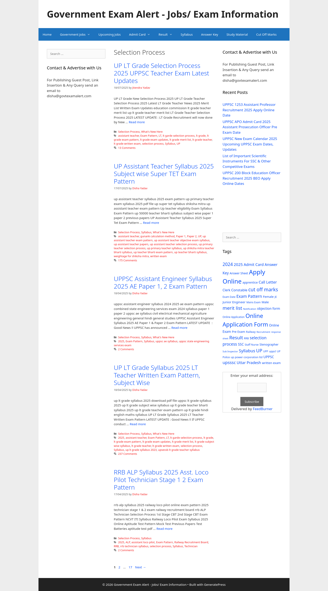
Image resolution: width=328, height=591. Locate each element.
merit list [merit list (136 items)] (232, 308)
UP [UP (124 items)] (259, 350)
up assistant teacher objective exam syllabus (181, 240)
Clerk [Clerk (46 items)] (226, 290)
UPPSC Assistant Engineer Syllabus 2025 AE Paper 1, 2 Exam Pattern (163, 282)
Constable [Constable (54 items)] (239, 290)
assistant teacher (128, 135)
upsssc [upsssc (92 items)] (229, 362)
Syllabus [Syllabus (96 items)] (247, 351)
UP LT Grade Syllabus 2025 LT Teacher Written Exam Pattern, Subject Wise (157, 375)
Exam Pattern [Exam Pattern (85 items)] (249, 296)
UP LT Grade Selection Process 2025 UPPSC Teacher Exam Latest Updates (161, 73)
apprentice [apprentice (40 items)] (250, 282)
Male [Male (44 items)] (265, 302)
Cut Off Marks (266, 34)
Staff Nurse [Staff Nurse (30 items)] (252, 344)
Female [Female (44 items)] (268, 296)
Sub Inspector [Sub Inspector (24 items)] (230, 351)
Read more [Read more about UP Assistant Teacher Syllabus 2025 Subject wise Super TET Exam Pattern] (151, 222)
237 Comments (127, 454)
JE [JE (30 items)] (276, 297)
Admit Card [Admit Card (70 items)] (254, 264)
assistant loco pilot (143, 542)
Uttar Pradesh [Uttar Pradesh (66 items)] (249, 362)
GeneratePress (215, 584)
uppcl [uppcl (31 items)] (272, 351)
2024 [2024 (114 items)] (228, 264)
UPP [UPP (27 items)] (265, 351)
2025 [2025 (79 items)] (238, 264)
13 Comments (127, 148)
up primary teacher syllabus (164, 248)
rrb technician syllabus (134, 546)
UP (178, 143)
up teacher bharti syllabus (190, 252)
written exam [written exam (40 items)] (271, 363)
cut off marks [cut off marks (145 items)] (263, 289)
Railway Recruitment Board (191, 542)
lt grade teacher (202, 139)
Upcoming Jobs (110, 34)
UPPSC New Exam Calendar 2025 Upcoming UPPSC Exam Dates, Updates (250, 144)
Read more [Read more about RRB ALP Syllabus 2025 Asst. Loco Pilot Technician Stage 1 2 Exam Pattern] (164, 528)
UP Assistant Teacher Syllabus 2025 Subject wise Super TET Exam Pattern (164, 173)
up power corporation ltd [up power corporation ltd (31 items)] (247, 357)
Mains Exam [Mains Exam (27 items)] (253, 302)
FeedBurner (263, 408)
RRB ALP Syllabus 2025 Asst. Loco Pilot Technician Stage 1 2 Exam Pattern (161, 479)
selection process (153, 143)
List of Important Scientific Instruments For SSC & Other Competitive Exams (247, 161)
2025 (121, 341)
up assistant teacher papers (131, 244)
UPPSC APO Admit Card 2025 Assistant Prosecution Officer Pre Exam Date (250, 127)
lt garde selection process (179, 135)
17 (130, 567)
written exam (158, 256)
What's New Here (152, 131)
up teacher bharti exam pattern (153, 252)
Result (168, 34)
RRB (116, 546)
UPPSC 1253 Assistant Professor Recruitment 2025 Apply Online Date (249, 110)
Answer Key (209, 34)
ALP (128, 542)
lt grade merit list (180, 139)
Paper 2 (192, 236)
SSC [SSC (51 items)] (241, 344)
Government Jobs (77, 34)
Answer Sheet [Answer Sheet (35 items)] (239, 273)
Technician (190, 546)
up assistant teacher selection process (173, 244)
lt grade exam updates (154, 139)
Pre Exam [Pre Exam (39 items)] (238, 332)
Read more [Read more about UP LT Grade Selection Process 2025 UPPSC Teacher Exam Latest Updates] (137, 122)
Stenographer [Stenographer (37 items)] (269, 344)
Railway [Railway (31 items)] (251, 332)
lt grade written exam (127, 143)
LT (160, 135)
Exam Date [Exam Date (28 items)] (229, 297)
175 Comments (127, 260)
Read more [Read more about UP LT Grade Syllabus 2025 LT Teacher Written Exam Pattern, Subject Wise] (138, 424)
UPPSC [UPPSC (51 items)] (268, 357)
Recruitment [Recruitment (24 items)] (263, 331)
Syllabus (187, 34)
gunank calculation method (157, 236)
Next (140, 567)
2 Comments (126, 349)
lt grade (201, 135)
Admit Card (141, 34)
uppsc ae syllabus (167, 341)
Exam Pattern (148, 135)
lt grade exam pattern (127, 441)
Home (47, 34)
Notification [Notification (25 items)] (249, 308)
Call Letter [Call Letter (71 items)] (268, 282)
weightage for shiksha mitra (131, 256)
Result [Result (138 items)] (236, 337)
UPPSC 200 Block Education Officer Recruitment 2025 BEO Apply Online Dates (251, 178)
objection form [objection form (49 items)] (268, 308)
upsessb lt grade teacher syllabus (179, 450)
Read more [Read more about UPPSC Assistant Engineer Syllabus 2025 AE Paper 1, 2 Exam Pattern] (179, 327)
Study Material (237, 34)
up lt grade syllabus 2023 (141, 450)
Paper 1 (181, 236)
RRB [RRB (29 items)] (246, 338)
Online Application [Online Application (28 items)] (234, 317)
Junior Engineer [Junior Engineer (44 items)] (234, 302)
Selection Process (129, 131)
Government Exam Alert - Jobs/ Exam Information (162, 14)
